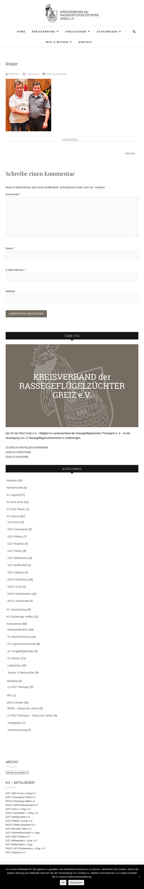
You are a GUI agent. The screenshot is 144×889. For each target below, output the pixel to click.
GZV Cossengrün (18, 529)
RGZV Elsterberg (18, 579)
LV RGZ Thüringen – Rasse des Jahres (30, 715)
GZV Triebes (15, 551)
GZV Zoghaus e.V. (16, 852)
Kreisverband (43, 31)
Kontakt (86, 42)
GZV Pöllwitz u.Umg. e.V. (19, 821)
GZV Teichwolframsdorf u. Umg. (23, 833)
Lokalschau (14, 665)
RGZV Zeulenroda (18, 601)
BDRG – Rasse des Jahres (23, 708)
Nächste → (131, 153)
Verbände (12, 681)
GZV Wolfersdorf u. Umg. (19, 844)
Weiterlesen (76, 882)
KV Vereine (13, 516)
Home (21, 31)
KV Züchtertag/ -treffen (20, 616)
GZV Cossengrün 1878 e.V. (20, 797)
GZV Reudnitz (16, 544)
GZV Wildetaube (17, 558)
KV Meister (14, 658)
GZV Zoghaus (16, 572)
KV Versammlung (17, 609)
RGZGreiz (13, 74)
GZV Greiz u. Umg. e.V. (18, 809)
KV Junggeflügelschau (21, 651)
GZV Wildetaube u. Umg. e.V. (22, 840)
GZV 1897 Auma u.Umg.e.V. (21, 793)
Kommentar (13, 194)
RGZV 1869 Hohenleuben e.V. (22, 805)
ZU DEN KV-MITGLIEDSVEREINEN (27, 447)
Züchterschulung (17, 730)
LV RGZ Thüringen (18, 687)
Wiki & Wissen (57, 42)
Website (10, 291)
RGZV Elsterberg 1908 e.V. (20, 801)
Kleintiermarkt (15, 488)
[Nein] (139, 877)
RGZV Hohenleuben (19, 594)
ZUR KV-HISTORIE (17, 457)
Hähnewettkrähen (18, 629)
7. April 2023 (31, 74)
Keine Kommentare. (56, 74)
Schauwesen (107, 31)
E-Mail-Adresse (15, 269)
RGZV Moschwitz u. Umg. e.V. (22, 813)
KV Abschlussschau (19, 637)
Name (10, 248)
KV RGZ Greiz (15, 502)
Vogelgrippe (14, 723)
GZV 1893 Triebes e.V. (18, 837)
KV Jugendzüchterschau (22, 644)
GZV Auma (14, 522)
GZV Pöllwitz (15, 536)
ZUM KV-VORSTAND (18, 452)
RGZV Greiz (15, 587)
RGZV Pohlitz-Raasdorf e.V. (21, 825)
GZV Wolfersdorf (17, 565)
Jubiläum (12, 480)
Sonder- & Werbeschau (21, 672)
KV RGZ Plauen (16, 509)
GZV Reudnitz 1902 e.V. (19, 829)
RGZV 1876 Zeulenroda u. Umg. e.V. (26, 848)
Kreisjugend (76, 31)
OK (63, 882)
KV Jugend (13, 495)
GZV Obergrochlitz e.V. (18, 817)
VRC (9, 695)
